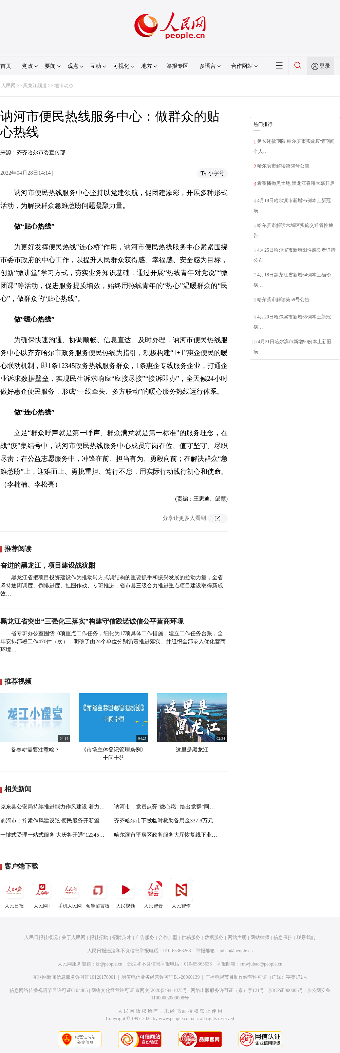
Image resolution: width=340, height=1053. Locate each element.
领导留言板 (98, 893)
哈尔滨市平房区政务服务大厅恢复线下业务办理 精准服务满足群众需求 (199, 835)
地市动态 (63, 85)
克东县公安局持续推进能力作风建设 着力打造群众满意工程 (71, 807)
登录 (324, 66)
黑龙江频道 (35, 85)
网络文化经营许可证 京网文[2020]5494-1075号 (139, 990)
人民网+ (42, 893)
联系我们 (306, 937)
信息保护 (282, 937)
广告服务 (144, 937)
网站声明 (237, 937)
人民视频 (125, 893)
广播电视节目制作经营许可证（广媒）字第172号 (256, 977)
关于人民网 (74, 937)
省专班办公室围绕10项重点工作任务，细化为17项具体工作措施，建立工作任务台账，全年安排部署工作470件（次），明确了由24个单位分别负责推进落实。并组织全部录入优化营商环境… (113, 641)
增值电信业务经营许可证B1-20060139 (160, 977)
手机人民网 (70, 893)
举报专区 (177, 66)
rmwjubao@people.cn (261, 964)
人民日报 (14, 893)
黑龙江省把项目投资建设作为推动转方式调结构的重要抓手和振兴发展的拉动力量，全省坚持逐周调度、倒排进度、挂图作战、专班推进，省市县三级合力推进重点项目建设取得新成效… (111, 585)
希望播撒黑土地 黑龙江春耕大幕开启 (296, 183)
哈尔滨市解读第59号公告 (283, 299)
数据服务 (214, 937)
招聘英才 (121, 937)
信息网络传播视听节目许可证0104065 (49, 990)
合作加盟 (167, 937)
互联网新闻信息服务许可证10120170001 (74, 977)
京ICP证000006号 (286, 990)
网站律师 (259, 937)
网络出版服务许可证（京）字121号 (227, 990)
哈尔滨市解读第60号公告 (283, 166)
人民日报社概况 (41, 937)
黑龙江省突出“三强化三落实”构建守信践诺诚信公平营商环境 (92, 621)
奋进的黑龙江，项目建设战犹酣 (47, 565)
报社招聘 (99, 937)
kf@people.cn (109, 964)
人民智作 (181, 893)
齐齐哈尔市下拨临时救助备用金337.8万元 (163, 820)
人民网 (8, 85)
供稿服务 (191, 937)
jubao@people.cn (236, 950)
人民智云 (153, 893)
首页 (5, 66)
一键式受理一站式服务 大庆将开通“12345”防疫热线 (61, 835)
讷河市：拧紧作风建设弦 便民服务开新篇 (49, 820)
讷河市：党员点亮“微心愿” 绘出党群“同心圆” (168, 807)
